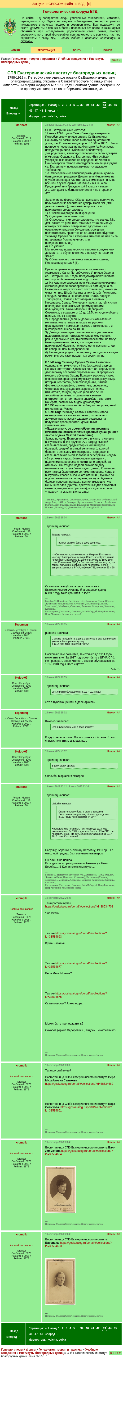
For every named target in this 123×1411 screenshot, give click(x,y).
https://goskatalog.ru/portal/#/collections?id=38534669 (79, 1083)
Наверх (111, 124)
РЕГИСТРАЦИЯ (46, 50)
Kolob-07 (21, 677)
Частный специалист (21, 909)
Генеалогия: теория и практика (33, 58)
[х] (89, 4)
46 (30, 110)
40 (87, 105)
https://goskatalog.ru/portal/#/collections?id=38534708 (79, 906)
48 (41, 110)
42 (98, 105)
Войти (77, 50)
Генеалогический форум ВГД (70, 11)
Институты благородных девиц (41, 1353)
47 (36, 110)
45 (115, 105)
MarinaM (21, 125)
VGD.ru (15, 50)
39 (81, 105)
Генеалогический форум (18, 1349)
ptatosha (21, 518)
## (118, 124)
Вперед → (13, 113)
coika (62, 116)
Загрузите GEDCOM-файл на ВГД (58, 4)
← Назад (12, 107)
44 (109, 105)
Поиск (107, 50)
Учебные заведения (72, 58)
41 (92, 105)
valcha (52, 116)
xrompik (21, 898)
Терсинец (21, 624)
